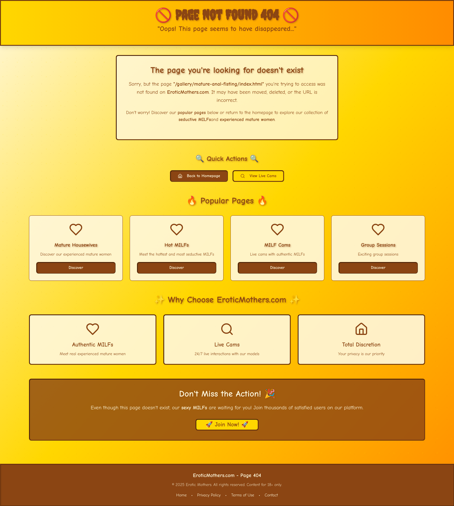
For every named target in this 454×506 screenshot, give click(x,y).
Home (181, 495)
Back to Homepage (199, 175)
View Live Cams (258, 175)
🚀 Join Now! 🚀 (227, 424)
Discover (76, 267)
